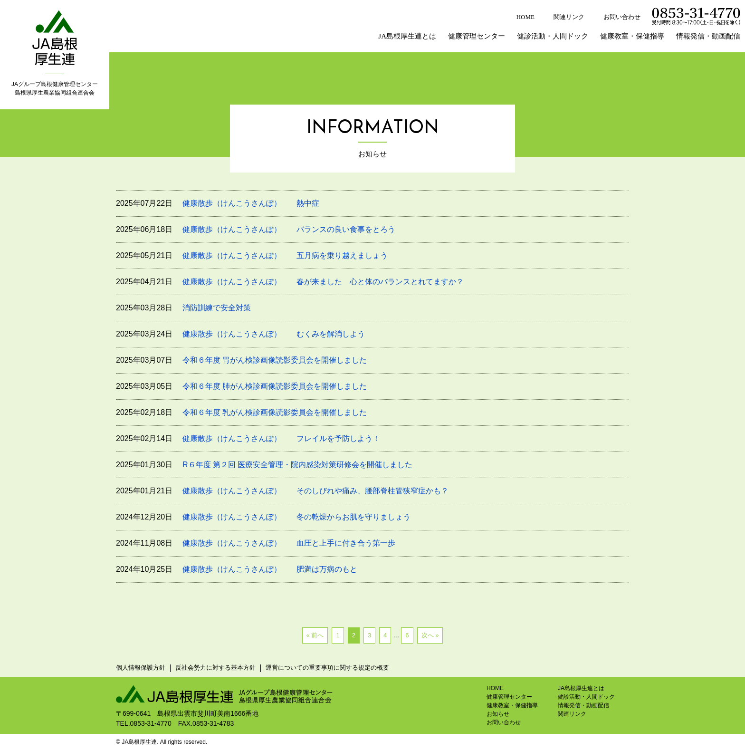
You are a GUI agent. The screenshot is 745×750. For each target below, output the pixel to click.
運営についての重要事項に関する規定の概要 (327, 667)
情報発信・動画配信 (708, 36)
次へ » (430, 635)
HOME (525, 16)
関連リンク (569, 16)
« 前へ (315, 635)
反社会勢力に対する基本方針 (215, 667)
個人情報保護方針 (140, 667)
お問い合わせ (621, 16)
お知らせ (498, 714)
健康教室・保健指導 (632, 36)
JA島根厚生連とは (407, 36)
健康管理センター (476, 36)
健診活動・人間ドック (552, 36)
